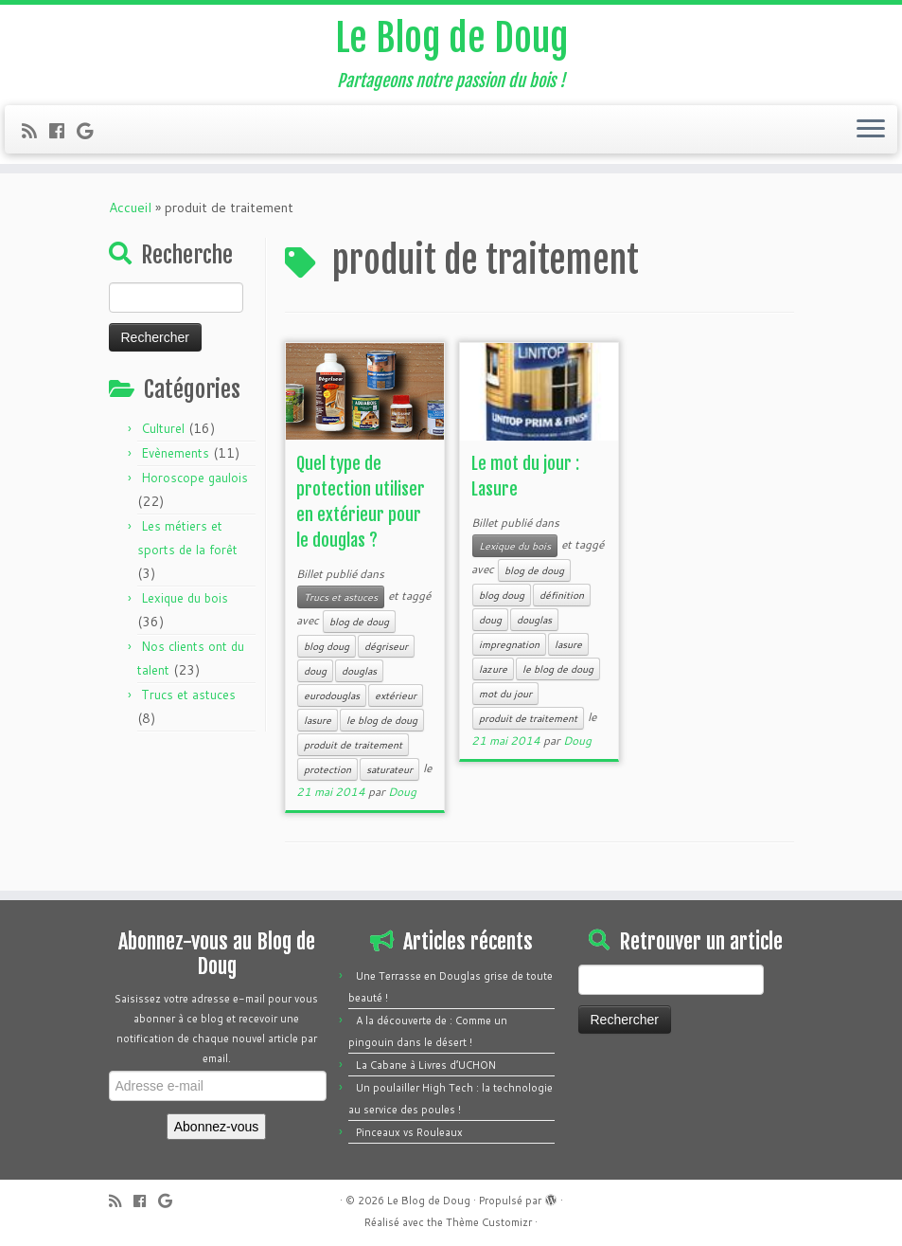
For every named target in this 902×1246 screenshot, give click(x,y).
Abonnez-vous (216, 1126)
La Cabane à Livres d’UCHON (426, 1065)
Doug (402, 792)
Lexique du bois (184, 597)
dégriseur (386, 646)
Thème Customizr (489, 1222)
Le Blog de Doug (451, 38)
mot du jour (505, 693)
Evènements (175, 452)
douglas (359, 670)
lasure (317, 720)
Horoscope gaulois (194, 477)
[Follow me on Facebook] (63, 130)
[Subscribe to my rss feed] (35, 130)
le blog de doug (381, 720)
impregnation (509, 644)
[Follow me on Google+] (91, 130)
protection (327, 769)
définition (561, 595)
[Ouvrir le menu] (871, 130)
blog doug (326, 646)
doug (315, 670)
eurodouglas (332, 695)
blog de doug (359, 621)
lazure (493, 669)
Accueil (130, 207)
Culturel (163, 428)
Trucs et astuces (188, 694)
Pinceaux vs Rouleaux (409, 1132)
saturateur (389, 769)
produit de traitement (353, 744)
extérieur (395, 695)
